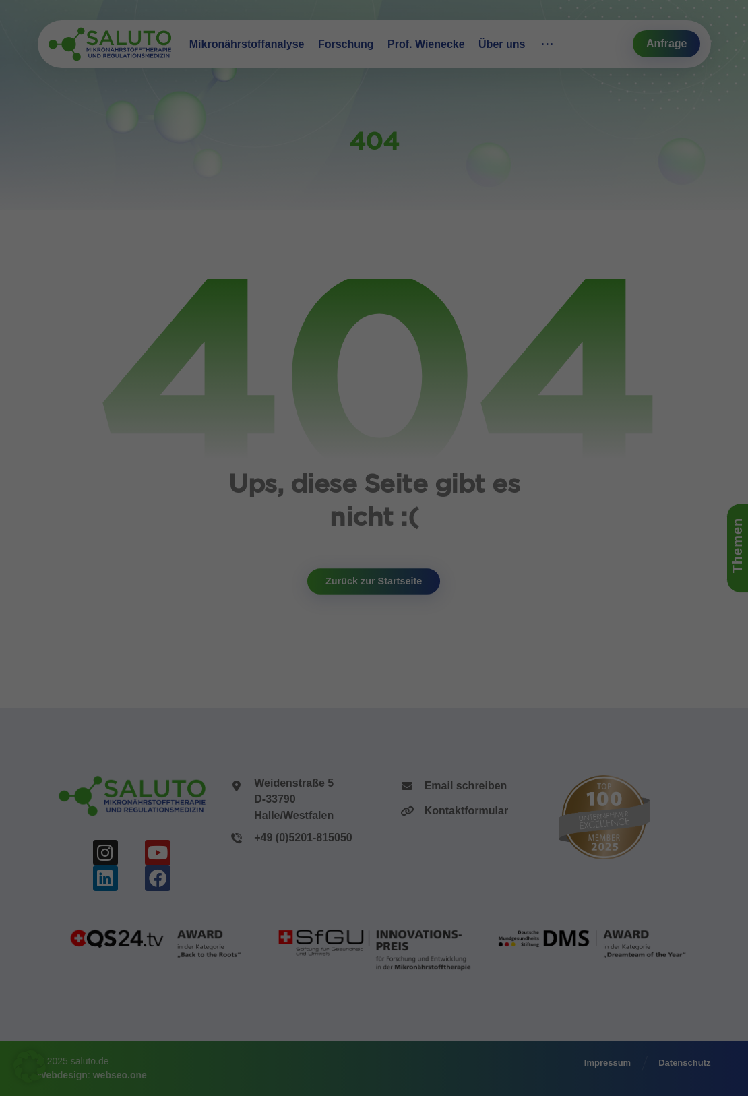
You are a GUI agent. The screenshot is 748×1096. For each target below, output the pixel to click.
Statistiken (358, 497)
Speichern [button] (374, 584)
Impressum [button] (440, 698)
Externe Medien (487, 497)
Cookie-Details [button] (314, 698)
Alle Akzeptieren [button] (374, 544)
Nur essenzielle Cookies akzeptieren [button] (373, 625)
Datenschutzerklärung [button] (380, 698)
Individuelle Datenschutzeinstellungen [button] (374, 666)
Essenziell (239, 497)
